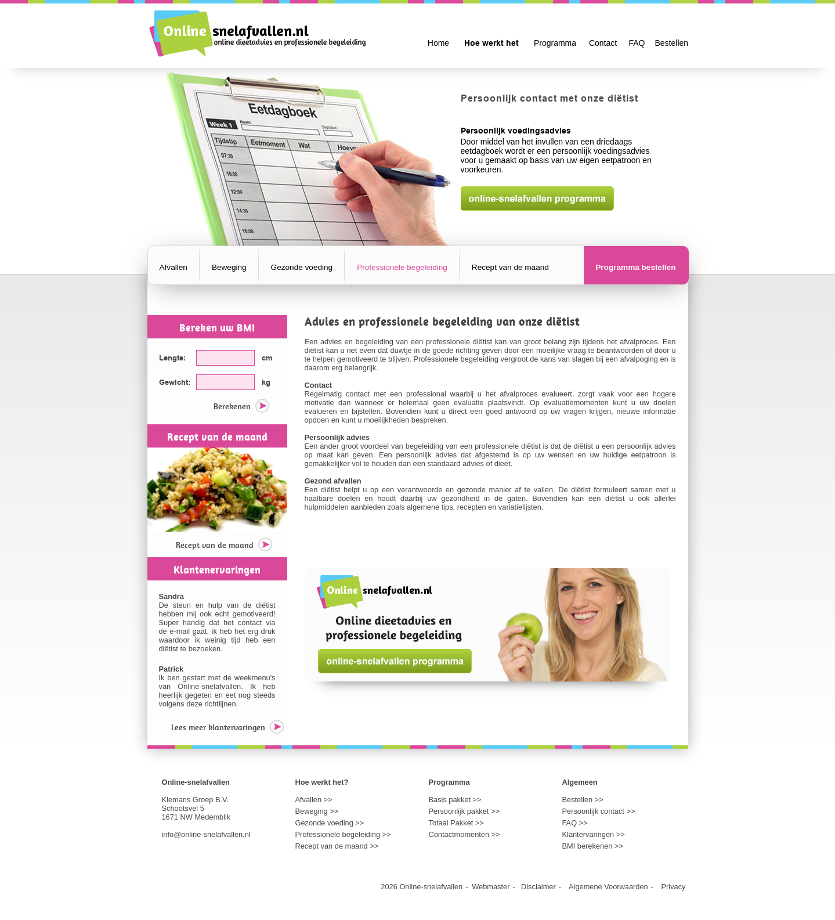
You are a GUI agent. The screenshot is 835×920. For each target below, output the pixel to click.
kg (266, 382)
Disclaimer (538, 886)
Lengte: (172, 358)
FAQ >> (575, 822)
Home (438, 43)
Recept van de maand (510, 267)
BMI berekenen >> (592, 846)
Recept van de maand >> (337, 846)
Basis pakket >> (455, 799)
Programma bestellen (635, 267)
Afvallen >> (313, 799)
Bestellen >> (582, 799)
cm (267, 358)
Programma (555, 43)
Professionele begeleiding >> (343, 834)
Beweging (229, 267)
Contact (603, 43)
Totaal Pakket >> (456, 822)
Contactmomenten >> (464, 834)
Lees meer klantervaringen (227, 728)
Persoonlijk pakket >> (464, 811)
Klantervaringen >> (593, 834)
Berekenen (241, 407)
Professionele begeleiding (402, 267)
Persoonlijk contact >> (598, 811)
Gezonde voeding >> (329, 822)
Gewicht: (174, 382)
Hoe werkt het (491, 43)
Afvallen (173, 267)
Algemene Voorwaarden (608, 886)
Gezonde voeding (302, 267)
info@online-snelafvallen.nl (206, 834)
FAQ (636, 43)
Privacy (674, 886)
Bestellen (672, 43)
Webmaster (490, 886)
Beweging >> (317, 811)
